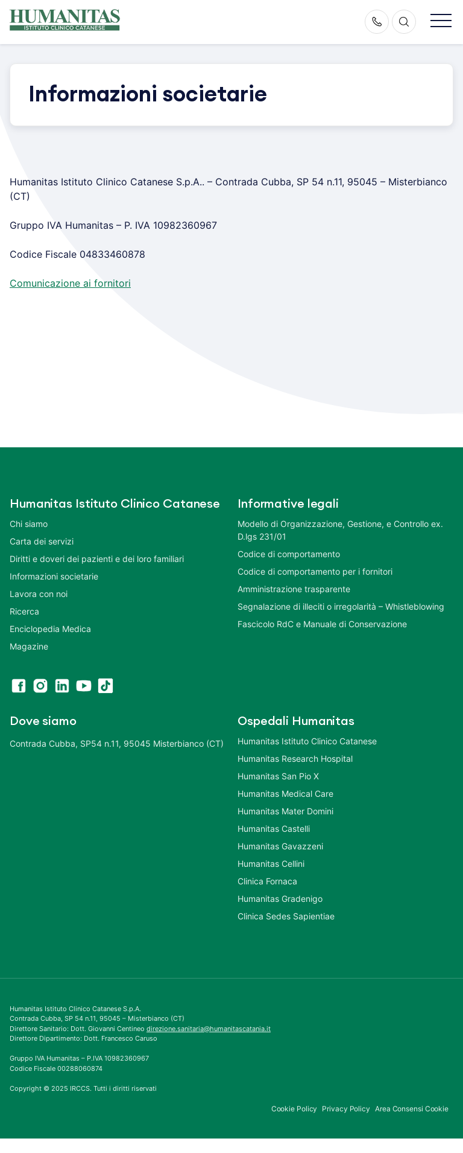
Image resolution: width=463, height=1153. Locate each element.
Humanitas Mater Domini (285, 811)
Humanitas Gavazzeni (280, 846)
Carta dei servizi (42, 541)
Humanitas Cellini (271, 863)
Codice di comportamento (289, 554)
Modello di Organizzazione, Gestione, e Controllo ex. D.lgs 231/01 (340, 530)
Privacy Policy (346, 1108)
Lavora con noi (39, 594)
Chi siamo (29, 524)
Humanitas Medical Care (285, 793)
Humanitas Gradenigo (280, 898)
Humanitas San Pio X (278, 776)
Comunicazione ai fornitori (70, 283)
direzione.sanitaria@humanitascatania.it (208, 1028)
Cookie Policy (294, 1108)
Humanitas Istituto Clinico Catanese (307, 741)
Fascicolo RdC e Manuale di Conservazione (322, 624)
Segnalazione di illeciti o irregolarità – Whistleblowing (341, 606)
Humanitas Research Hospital (295, 758)
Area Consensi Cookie (412, 1108)
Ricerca (24, 611)
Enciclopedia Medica (50, 629)
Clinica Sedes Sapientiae (286, 916)
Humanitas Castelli (274, 828)
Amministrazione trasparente (294, 589)
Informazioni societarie (54, 576)
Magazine (29, 646)
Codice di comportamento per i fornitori (315, 571)
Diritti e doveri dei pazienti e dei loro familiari (98, 559)
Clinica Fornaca (267, 881)
